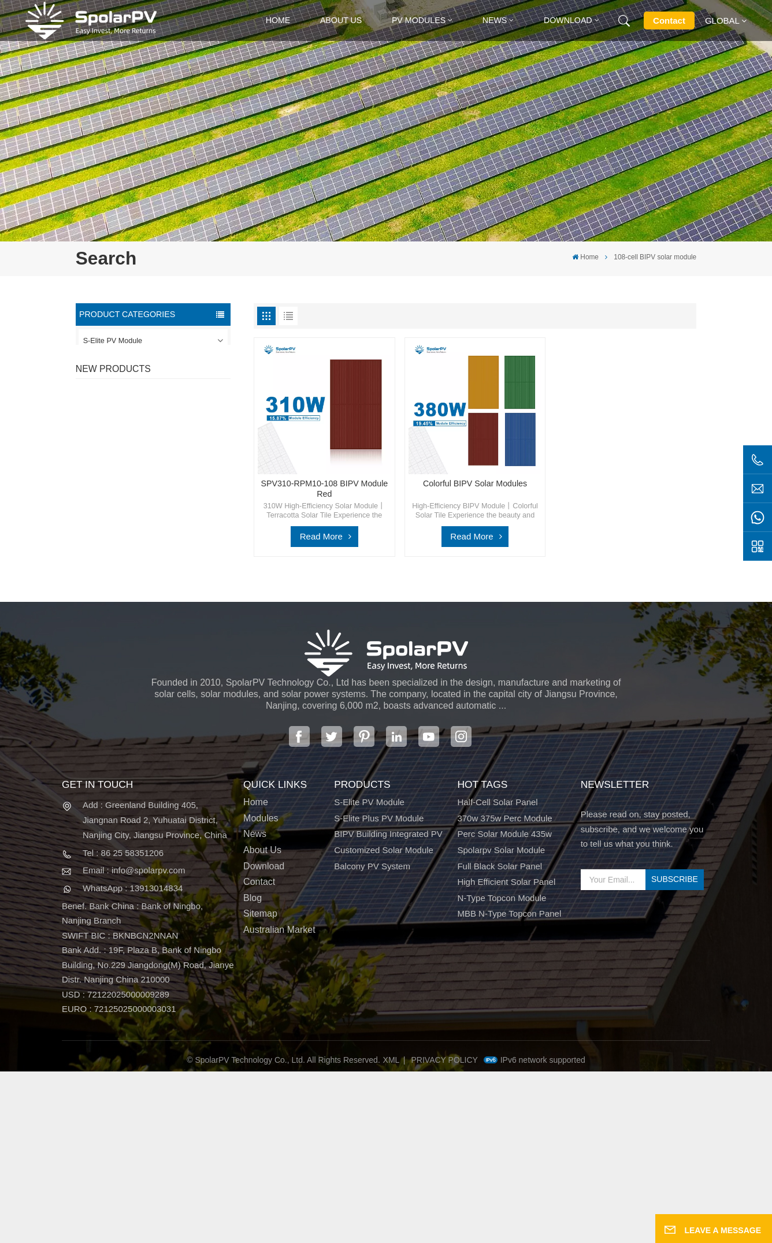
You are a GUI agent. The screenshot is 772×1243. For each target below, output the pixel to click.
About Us (341, 20)
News (494, 20)
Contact (669, 20)
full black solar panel (499, 1038)
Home (278, 20)
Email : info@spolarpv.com (134, 1042)
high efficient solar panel (506, 1053)
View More (158, 536)
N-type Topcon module (501, 1069)
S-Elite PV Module (112, 341)
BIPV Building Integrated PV (129, 392)
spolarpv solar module (501, 1021)
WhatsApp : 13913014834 (133, 1060)
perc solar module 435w (504, 1005)
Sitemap (260, 1086)
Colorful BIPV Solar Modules (178, 691)
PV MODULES (419, 20)
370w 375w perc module (504, 990)
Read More (321, 536)
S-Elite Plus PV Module (121, 367)
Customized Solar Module (125, 418)
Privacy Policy (444, 1231)
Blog (252, 1069)
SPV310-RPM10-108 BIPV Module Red (175, 576)
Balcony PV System (115, 444)
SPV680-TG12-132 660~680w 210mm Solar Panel (171, 636)
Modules (260, 990)
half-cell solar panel (497, 973)
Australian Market (279, 1101)
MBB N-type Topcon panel (509, 1086)
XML (391, 1231)
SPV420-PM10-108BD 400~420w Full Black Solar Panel (175, 516)
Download (568, 20)
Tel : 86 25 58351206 (123, 1024)
